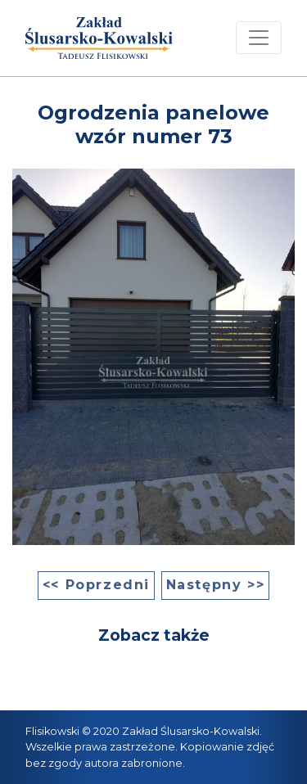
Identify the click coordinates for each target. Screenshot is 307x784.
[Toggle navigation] (259, 37)
